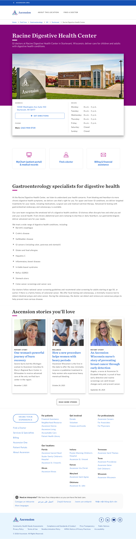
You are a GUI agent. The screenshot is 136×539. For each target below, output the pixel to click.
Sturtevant (55, 22)
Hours (74, 103)
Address (19, 103)
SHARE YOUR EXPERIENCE (26, 418)
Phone (18, 123)
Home (14, 22)
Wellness (56, 350)
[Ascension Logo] (23, 521)
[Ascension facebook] (101, 519)
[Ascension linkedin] (107, 519)
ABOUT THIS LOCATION (48, 12)
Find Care (23, 22)
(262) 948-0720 (28, 128)
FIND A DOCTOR (71, 12)
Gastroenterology (36, 22)
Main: (17, 128)
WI (47, 22)
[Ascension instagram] (120, 519)
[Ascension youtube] (113, 519)
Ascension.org (23, 3)
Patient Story (20, 350)
